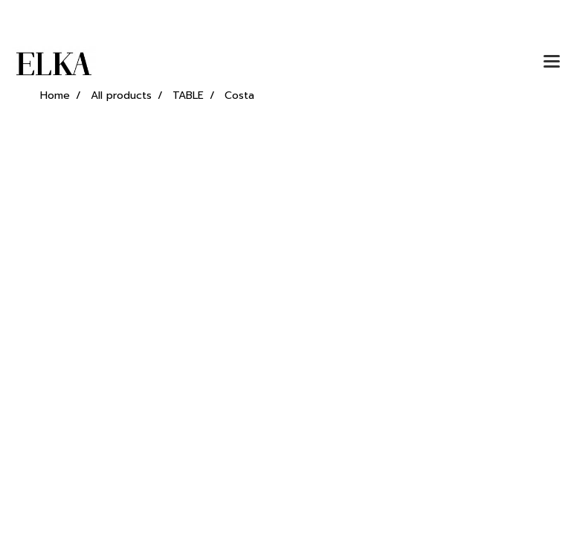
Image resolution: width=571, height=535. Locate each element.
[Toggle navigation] (551, 62)
